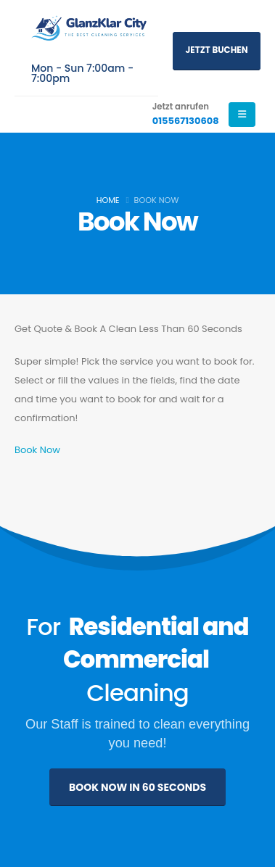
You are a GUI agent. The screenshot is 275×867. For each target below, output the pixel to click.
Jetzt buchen (216, 50)
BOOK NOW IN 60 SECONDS (137, 787)
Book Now (37, 450)
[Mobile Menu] (242, 114)
